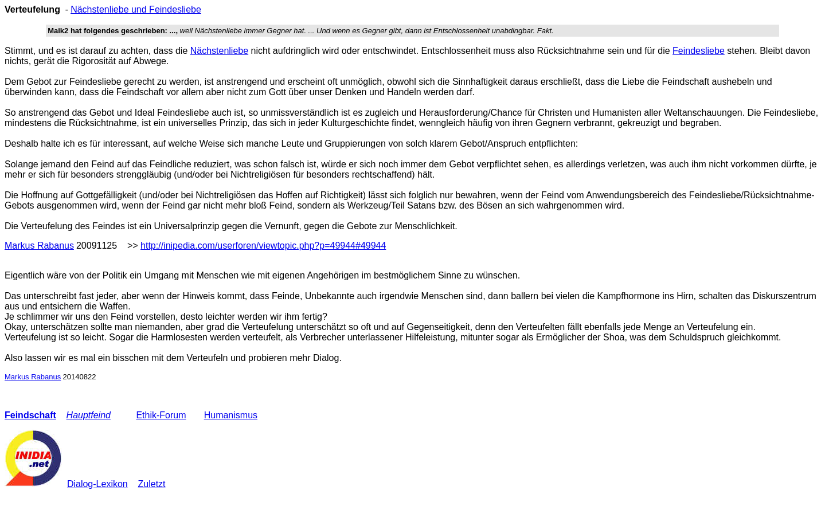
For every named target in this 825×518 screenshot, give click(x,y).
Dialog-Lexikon (97, 484)
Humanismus (230, 415)
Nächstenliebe (219, 51)
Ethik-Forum (161, 415)
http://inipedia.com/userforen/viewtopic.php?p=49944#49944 (263, 245)
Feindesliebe (698, 51)
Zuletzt (152, 484)
